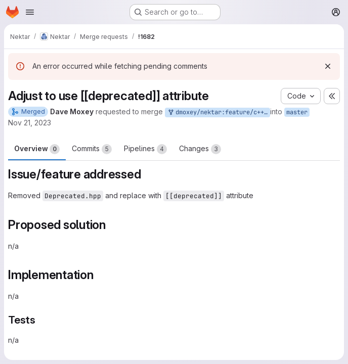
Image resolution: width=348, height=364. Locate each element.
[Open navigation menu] (30, 12)
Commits (92, 149)
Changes (200, 149)
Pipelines (145, 149)
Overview (37, 149)
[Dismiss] (328, 66)
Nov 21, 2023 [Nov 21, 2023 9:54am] (29, 122)
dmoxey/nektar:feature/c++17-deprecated (218, 112)
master (297, 112)
